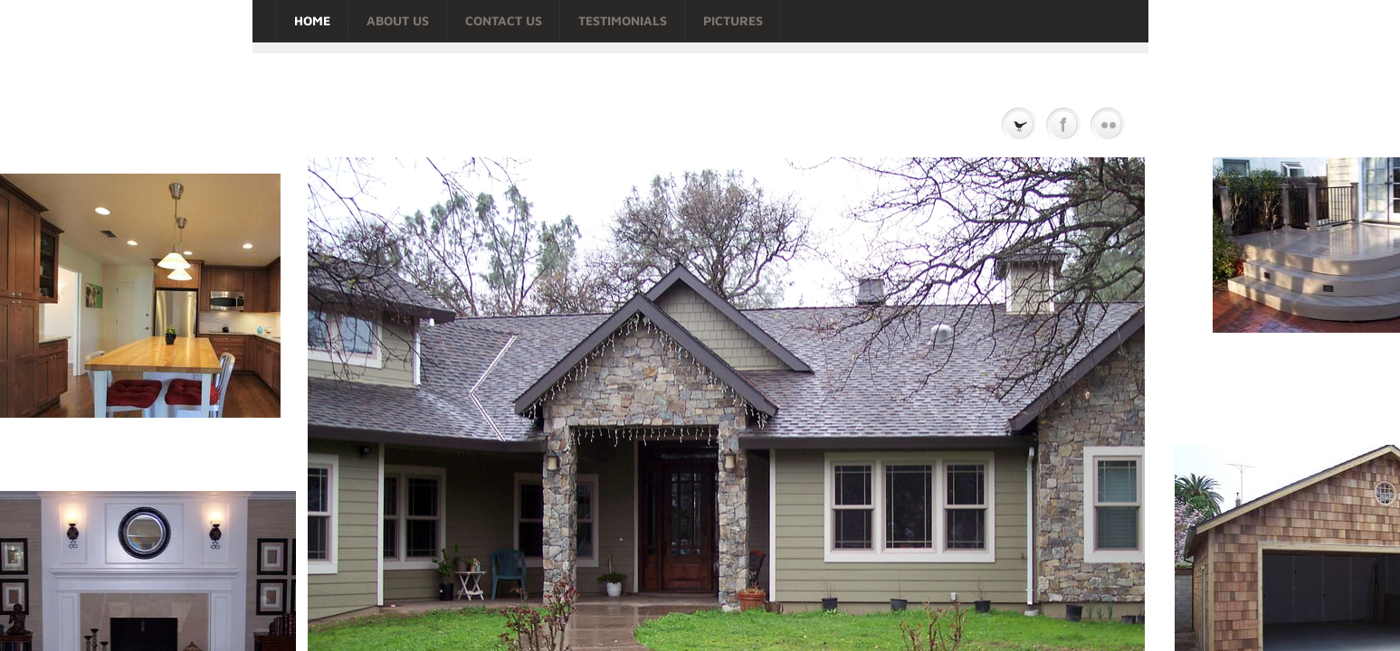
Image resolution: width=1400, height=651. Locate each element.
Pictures (733, 20)
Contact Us (503, 20)
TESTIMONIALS (622, 20)
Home (312, 20)
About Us (398, 20)
